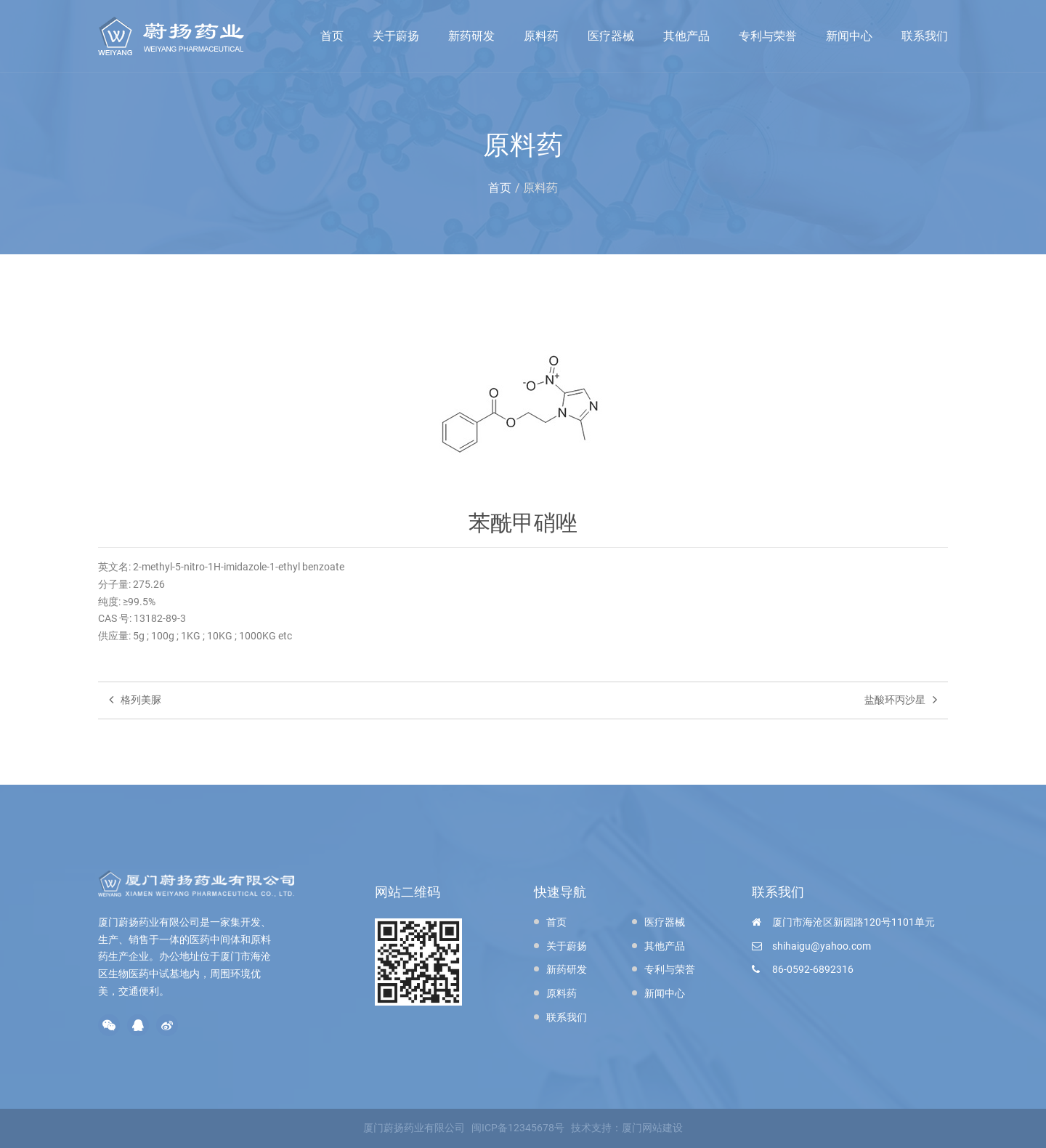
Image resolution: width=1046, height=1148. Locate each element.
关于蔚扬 (396, 36)
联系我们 (924, 36)
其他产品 (686, 36)
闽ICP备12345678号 (518, 1127)
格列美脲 (135, 699)
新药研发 (471, 36)
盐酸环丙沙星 (900, 699)
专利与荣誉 (768, 36)
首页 (332, 36)
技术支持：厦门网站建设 (627, 1127)
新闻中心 (849, 36)
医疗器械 (611, 36)
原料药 (541, 36)
